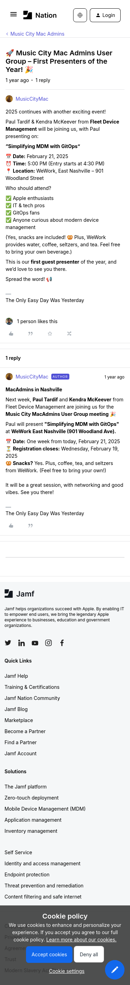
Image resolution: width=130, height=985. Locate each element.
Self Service (18, 852)
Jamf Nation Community (32, 698)
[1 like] (32, 321)
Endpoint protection (27, 874)
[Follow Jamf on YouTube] (35, 642)
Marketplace (19, 720)
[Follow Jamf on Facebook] (62, 642)
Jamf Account (20, 753)
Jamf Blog (16, 709)
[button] (13, 16)
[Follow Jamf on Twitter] (8, 643)
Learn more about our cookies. (81, 939)
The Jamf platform (26, 787)
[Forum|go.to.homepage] (38, 15)
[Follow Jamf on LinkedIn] (21, 642)
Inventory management (31, 831)
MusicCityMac (32, 99)
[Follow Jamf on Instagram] (48, 642)
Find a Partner (21, 742)
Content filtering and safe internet (43, 897)
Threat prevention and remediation (44, 885)
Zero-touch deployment (32, 798)
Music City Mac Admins (37, 34)
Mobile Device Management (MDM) (45, 809)
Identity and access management (42, 863)
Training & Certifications (32, 687)
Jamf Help (16, 676)
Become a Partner (25, 731)
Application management (33, 820)
